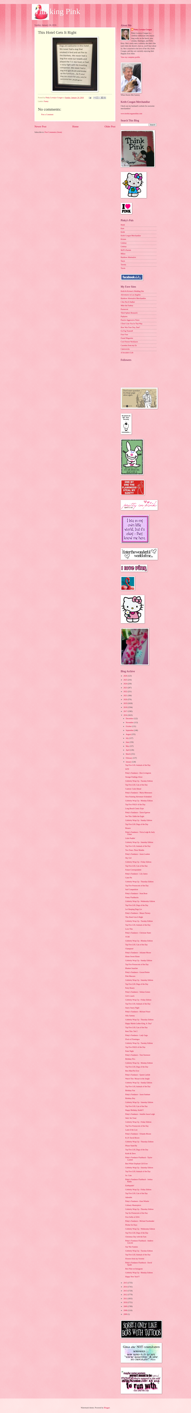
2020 (125, 700)
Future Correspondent (133, 870)
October (129, 726)
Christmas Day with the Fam (135, 1237)
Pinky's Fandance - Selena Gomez (137, 992)
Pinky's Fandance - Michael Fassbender (139, 1221)
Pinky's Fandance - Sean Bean (136, 893)
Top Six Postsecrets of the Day (136, 1213)
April (128, 750)
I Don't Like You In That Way (131, 324)
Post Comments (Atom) (53, 132)
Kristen (123, 239)
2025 (125, 680)
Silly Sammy (130, 1016)
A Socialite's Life (127, 353)
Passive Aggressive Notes (130, 320)
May (128, 746)
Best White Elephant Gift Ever (136, 1164)
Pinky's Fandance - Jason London (137, 854)
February (129, 758)
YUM (127, 937)
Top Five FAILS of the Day (135, 805)
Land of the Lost (131, 1130)
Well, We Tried (130, 1118)
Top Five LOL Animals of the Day (137, 765)
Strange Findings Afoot (133, 777)
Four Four (124, 335)
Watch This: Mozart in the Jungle (137, 1079)
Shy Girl (128, 858)
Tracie (123, 268)
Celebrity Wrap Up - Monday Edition (139, 801)
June (128, 742)
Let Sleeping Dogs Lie (133, 909)
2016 (125, 715)
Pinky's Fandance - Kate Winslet (137, 1201)
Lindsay (124, 243)
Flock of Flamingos (132, 1039)
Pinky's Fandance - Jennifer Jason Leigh (140, 1114)
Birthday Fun (130, 1091)
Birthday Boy (130, 1098)
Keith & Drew (130, 1154)
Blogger (107, 1408)
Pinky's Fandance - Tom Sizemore (137, 1055)
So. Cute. (128, 1175)
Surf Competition (131, 890)
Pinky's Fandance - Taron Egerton (137, 813)
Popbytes (124, 316)
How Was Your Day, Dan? (130, 327)
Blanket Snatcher (131, 968)
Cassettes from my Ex (129, 345)
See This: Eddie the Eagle (134, 816)
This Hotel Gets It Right (134, 917)
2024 (125, 684)
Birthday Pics (130, 1059)
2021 (125, 696)
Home (75, 126)
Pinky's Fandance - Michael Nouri (137, 1012)
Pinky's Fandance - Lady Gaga (136, 1035)
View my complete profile (130, 57)
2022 (125, 692)
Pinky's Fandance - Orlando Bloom (138, 1134)
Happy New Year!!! (132, 1277)
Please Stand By (131, 1146)
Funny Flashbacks (131, 897)
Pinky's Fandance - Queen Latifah (137, 1075)
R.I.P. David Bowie (132, 1138)
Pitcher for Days (131, 1225)
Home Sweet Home (132, 957)
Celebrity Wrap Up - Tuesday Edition (139, 781)
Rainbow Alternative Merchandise (133, 298)
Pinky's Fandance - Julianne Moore (138, 953)
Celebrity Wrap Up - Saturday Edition (139, 842)
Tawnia (123, 265)
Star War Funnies (131, 1247)
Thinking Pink (57, 11)
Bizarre (128, 828)
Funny (46, 101)
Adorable (128, 1197)
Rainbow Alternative (128, 257)
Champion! (129, 949)
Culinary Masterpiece (133, 1205)
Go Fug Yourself (127, 331)
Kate (122, 228)
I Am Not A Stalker (128, 302)
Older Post (110, 126)
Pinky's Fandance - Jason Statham (137, 1095)
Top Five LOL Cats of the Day (136, 785)
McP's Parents (126, 250)
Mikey (123, 254)
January (129, 762)
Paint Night (129, 1051)
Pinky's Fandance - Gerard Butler (137, 972)
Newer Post (40, 126)
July (127, 738)
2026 (125, 676)
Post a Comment (47, 115)
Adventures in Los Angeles (131, 295)
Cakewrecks (125, 349)
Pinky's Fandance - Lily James (136, 874)
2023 (125, 688)
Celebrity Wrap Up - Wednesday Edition (140, 901)
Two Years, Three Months (134, 850)
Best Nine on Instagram (134, 1269)
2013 (125, 1291)
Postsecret (124, 309)
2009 (125, 1306)
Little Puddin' (130, 838)
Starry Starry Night (132, 1008)
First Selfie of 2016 (132, 1217)
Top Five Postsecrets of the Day (137, 886)
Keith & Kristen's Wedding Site (132, 291)
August (128, 734)
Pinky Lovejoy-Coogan (143, 30)
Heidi (123, 225)
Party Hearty (129, 988)
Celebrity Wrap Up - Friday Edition (138, 862)
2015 (125, 1283)
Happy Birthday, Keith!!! (134, 1110)
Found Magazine (127, 338)
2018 (125, 707)
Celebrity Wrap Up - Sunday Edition (138, 820)
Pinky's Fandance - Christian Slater (138, 933)
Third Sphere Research (129, 313)
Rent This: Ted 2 (131, 1031)
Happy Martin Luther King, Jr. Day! (138, 1024)
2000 (125, 1314)
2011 (125, 1299)
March (128, 754)
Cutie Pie (128, 878)
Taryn (123, 261)
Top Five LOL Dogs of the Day (136, 824)
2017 (125, 711)
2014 (125, 1287)
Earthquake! (129, 1186)
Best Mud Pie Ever (132, 1071)
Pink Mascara (130, 976)
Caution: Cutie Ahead (133, 789)
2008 (125, 1310)
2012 (125, 1295)
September (130, 730)
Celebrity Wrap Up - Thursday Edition (139, 882)
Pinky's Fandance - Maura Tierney (137, 913)
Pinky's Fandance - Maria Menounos (138, 793)
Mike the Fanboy (127, 306)
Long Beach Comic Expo (134, 809)
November (130, 723)
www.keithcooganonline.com (131, 114)
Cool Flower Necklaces (129, 342)
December (130, 719)
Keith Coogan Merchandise (131, 236)
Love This (129, 929)
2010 (125, 1302)
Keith (123, 232)
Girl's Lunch (129, 996)
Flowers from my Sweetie (134, 1259)
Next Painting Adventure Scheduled (138, 797)
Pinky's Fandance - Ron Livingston (138, 773)
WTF (127, 769)
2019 (125, 703)
